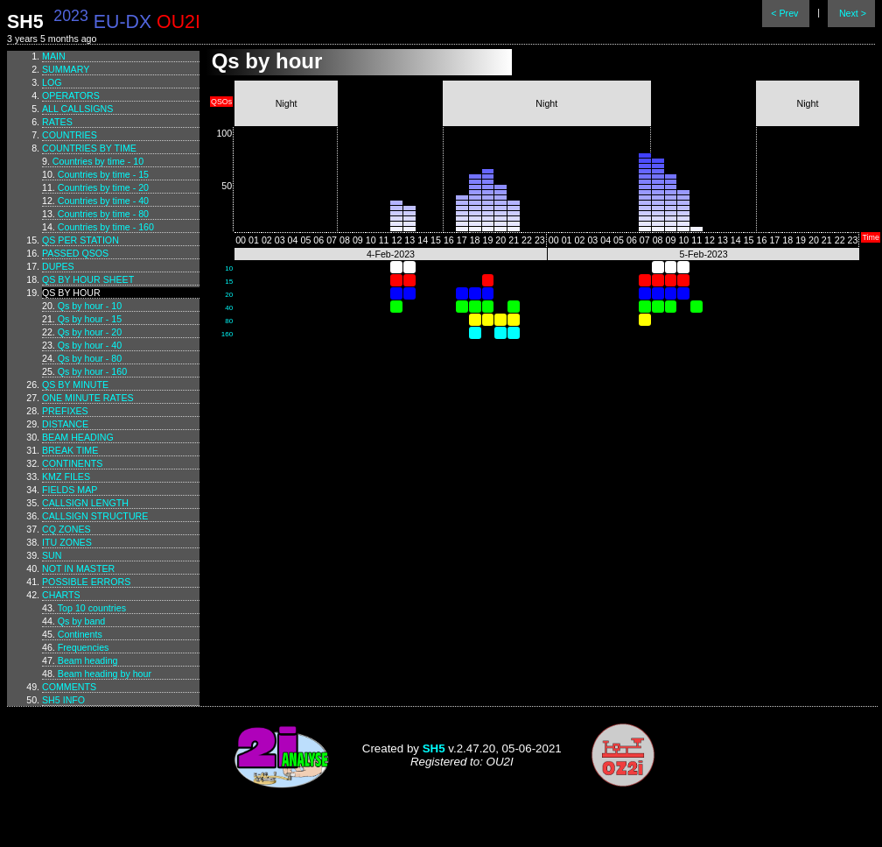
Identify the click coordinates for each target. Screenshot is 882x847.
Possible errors (86, 581)
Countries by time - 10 (98, 161)
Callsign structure (95, 516)
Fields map (69, 489)
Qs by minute (75, 384)
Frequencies (83, 647)
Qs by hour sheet (88, 279)
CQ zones (66, 529)
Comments (69, 686)
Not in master (78, 568)
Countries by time (89, 148)
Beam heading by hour (104, 673)
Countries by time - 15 (103, 174)
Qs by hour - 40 (90, 345)
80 (229, 321)
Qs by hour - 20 (90, 332)
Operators (71, 95)
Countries (69, 135)
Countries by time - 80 (103, 213)
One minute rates (88, 397)
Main (54, 56)
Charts (61, 594)
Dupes (58, 266)
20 (229, 295)
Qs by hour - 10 (90, 305)
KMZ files (66, 476)
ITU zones (67, 542)
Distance (65, 424)
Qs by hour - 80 (90, 358)
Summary (65, 69)
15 (229, 282)
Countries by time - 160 (106, 227)
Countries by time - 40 (103, 200)
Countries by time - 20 (103, 187)
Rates (57, 121)
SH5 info (63, 700)
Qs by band (82, 621)
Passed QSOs (75, 253)
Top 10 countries (92, 608)
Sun (52, 555)
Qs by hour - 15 (90, 319)
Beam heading (78, 437)
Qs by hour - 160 (92, 371)
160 (227, 334)
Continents (72, 463)
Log (52, 82)
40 (229, 308)
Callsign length (85, 503)
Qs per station (80, 240)
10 (229, 268)
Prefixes (65, 411)
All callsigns (77, 108)
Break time (70, 450)
